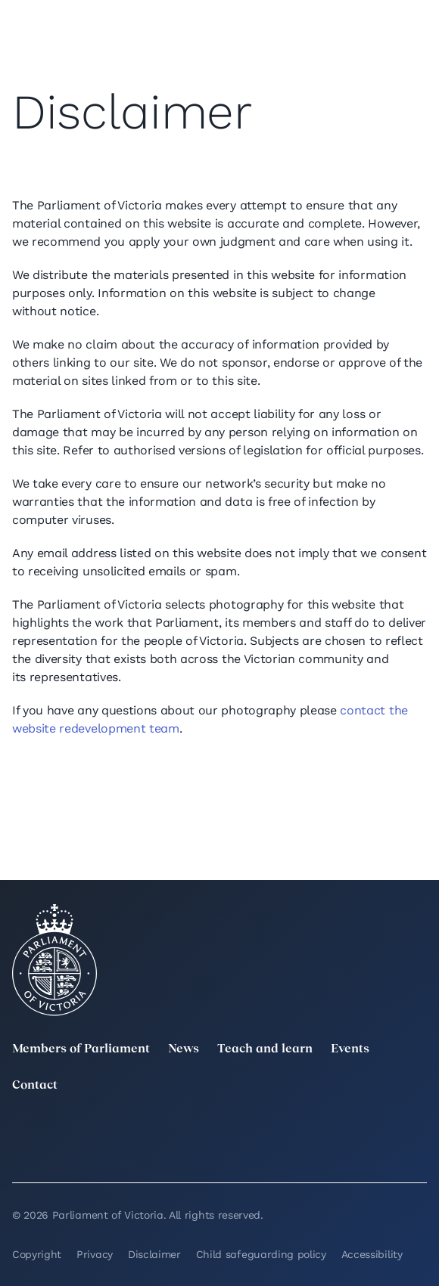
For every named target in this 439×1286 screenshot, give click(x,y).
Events (350, 1049)
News (183, 1049)
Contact (35, 1085)
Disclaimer (154, 1254)
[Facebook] (418, 1131)
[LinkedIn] (154, 1131)
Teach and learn (265, 1049)
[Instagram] (285, 1131)
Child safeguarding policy (261, 1254)
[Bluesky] (154, 1152)
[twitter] (21, 1131)
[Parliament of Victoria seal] (54, 960)
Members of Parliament (81, 1049)
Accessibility (372, 1254)
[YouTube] (21, 1152)
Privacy (94, 1254)
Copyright (36, 1254)
